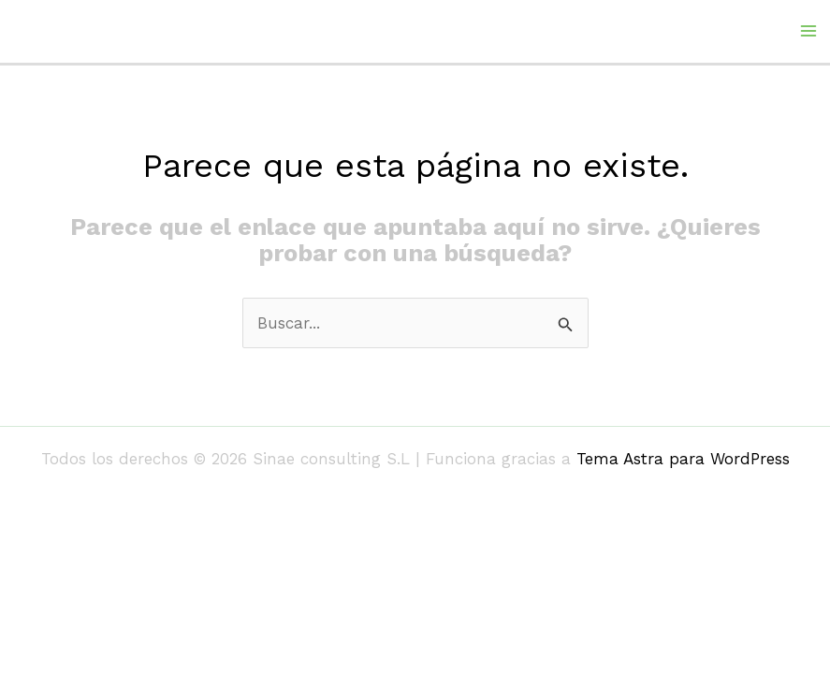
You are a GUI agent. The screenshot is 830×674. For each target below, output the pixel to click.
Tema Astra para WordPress (683, 458)
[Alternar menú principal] (809, 30)
